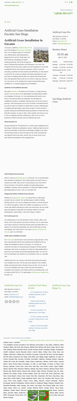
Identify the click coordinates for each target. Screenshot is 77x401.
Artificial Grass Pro (24, 48)
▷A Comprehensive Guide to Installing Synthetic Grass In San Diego (38, 294)
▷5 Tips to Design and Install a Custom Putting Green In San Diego (38, 319)
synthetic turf (15, 91)
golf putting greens (21, 178)
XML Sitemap (59, 340)
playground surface (19, 198)
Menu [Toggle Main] (7, 22)
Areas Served (24, 340)
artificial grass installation (24, 50)
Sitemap (32, 340)
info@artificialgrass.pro (11, 5)
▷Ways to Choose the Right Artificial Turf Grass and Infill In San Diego (38, 328)
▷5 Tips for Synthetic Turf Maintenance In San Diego (37, 311)
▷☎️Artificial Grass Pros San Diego (40, 14)
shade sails (10, 240)
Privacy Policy (40, 340)
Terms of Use (50, 340)
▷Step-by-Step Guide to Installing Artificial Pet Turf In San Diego (37, 303)
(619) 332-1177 (16, 2)
